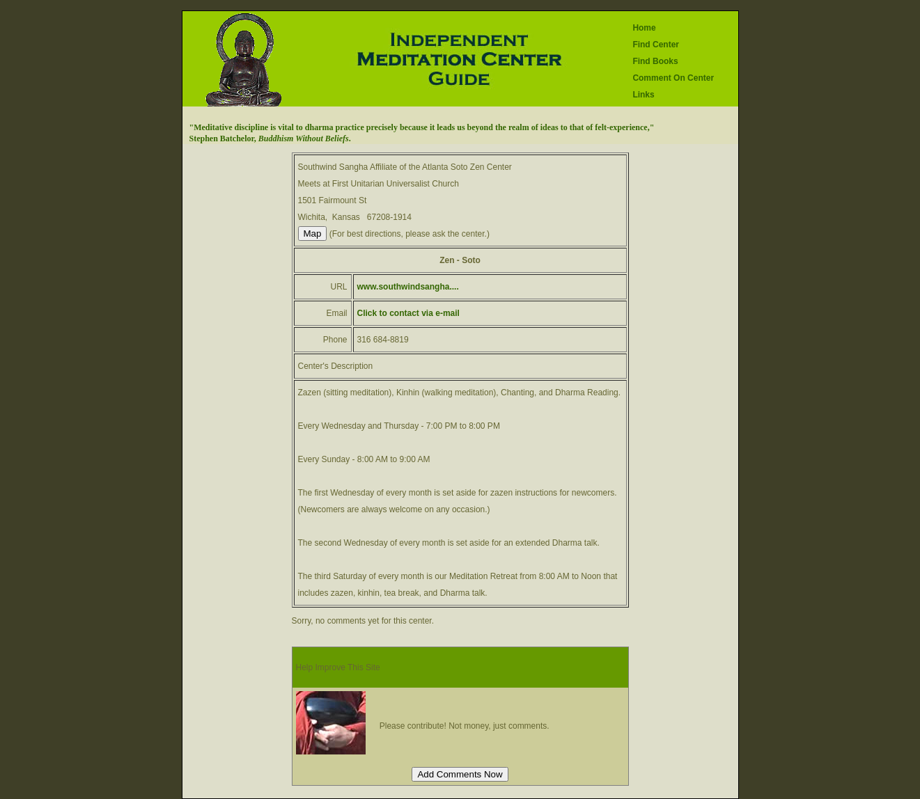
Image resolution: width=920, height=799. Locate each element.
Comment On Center (673, 78)
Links (643, 95)
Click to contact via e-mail (408, 313)
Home (643, 28)
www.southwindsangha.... (408, 287)
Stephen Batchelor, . (270, 138)
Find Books (655, 61)
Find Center (655, 44)
